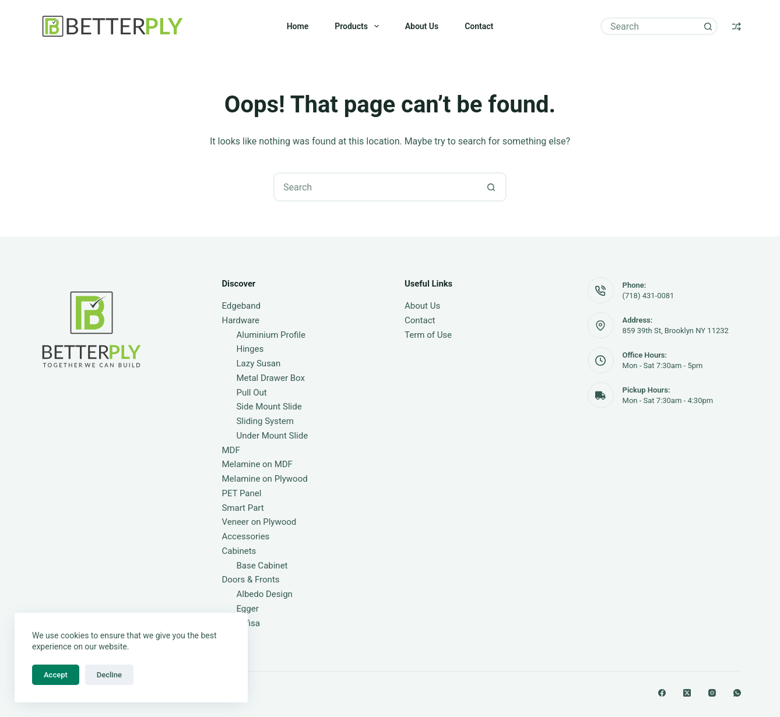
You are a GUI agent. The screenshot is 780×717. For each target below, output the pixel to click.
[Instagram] (712, 693)
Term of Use (428, 335)
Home (298, 26)
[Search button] (707, 26)
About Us (422, 26)
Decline (109, 674)
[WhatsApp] (737, 693)
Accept (56, 674)
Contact (479, 26)
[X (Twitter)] (687, 693)
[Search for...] (650, 26)
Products (359, 26)
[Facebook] (662, 693)
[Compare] (736, 26)
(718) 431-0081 (648, 295)
